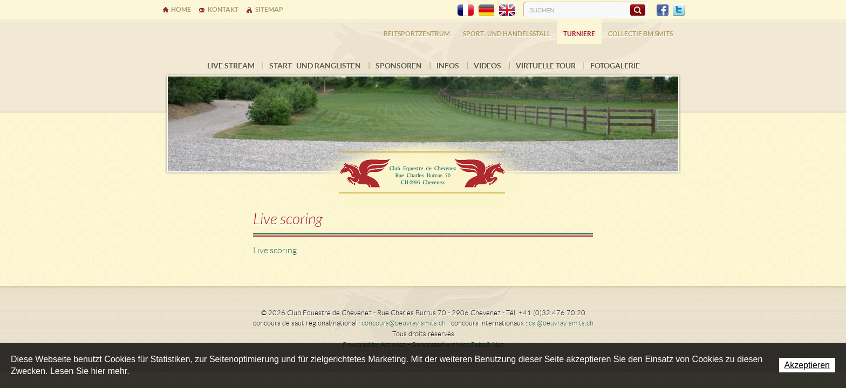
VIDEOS (487, 65)
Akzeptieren (807, 365)
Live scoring (275, 250)
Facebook (662, 10)
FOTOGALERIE (615, 65)
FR (466, 10)
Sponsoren (399, 65)
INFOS (447, 65)
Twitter (679, 10)
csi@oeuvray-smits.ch (561, 323)
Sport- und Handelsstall (506, 33)
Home (181, 9)
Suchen (637, 9)
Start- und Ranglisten (315, 65)
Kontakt (223, 9)
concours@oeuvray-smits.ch (403, 323)
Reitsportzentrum (417, 33)
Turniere (579, 33)
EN (507, 10)
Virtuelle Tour (546, 65)
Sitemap (269, 9)
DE (486, 10)
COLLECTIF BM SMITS (640, 33)
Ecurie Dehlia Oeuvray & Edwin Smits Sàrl (423, 169)
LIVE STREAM (231, 65)
